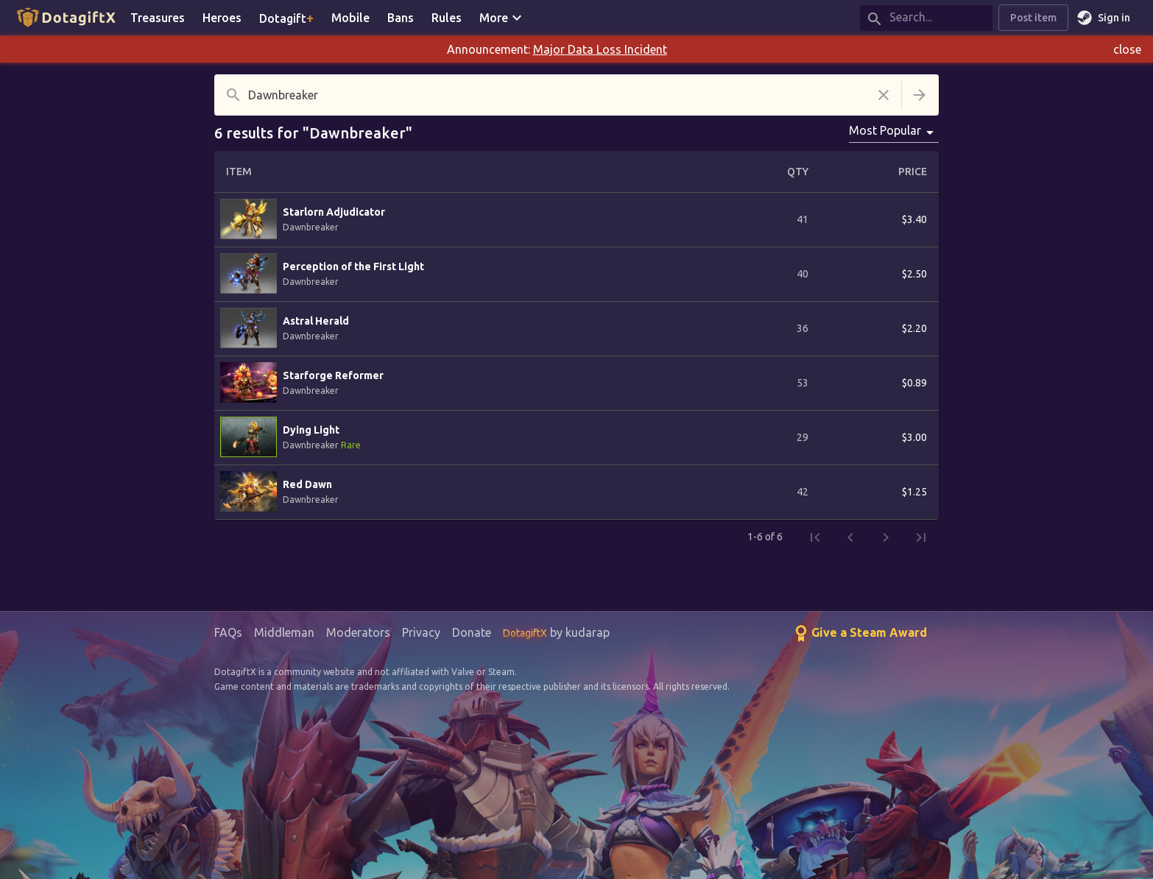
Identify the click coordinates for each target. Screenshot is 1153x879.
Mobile (350, 17)
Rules (446, 17)
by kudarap (556, 632)
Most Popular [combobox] (885, 130)
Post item (1033, 18)
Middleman (284, 632)
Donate (471, 632)
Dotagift (286, 17)
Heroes (221, 17)
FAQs (228, 632)
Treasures (157, 17)
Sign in (1105, 18)
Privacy (421, 632)
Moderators (358, 632)
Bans (400, 17)
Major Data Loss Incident (600, 49)
